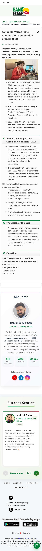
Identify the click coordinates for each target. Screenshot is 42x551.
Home (4, 22)
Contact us (32, 483)
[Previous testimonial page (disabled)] (5, 473)
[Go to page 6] (22, 473)
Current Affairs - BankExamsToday (25, 539)
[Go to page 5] (19, 473)
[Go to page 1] (11, 473)
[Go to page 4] (17, 473)
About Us (18, 483)
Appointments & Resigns (19, 22)
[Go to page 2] (13, 473)
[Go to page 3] (15, 473)
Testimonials (21, 488)
